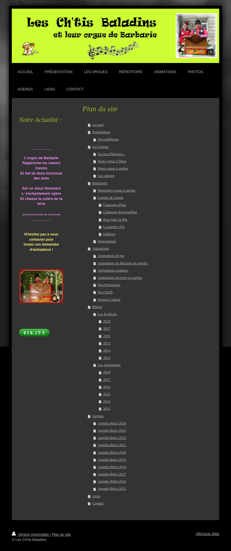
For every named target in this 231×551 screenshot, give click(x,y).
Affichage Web (207, 534)
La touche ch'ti (113, 227)
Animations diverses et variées (120, 278)
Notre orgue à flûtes (112, 161)
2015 (106, 343)
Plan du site (61, 535)
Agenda (97, 416)
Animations (100, 248)
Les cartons (106, 176)
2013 (106, 358)
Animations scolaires (113, 270)
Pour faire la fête (115, 220)
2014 (106, 350)
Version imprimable (31, 535)
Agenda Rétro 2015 (112, 489)
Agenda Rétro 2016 (112, 481)
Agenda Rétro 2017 (112, 474)
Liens (96, 496)
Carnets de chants (110, 198)
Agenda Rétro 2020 (112, 452)
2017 (106, 328)
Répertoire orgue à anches (116, 190)
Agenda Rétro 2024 (112, 423)
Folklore (109, 234)
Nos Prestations (109, 285)
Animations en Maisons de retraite (122, 263)
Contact (97, 503)
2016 (106, 336)
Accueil (97, 125)
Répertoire (99, 183)
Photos (97, 307)
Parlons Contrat (109, 300)
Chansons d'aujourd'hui (120, 212)
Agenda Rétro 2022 (112, 438)
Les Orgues (100, 147)
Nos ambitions (108, 139)
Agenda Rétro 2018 (112, 467)
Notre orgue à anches (113, 168)
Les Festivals (107, 314)
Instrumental (107, 241)
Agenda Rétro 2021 (112, 445)
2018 (106, 321)
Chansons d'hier (114, 205)
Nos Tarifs (105, 292)
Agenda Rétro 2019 (112, 460)
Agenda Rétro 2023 (112, 430)
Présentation (101, 132)
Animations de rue (111, 256)
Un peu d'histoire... (111, 154)
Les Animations (109, 365)
